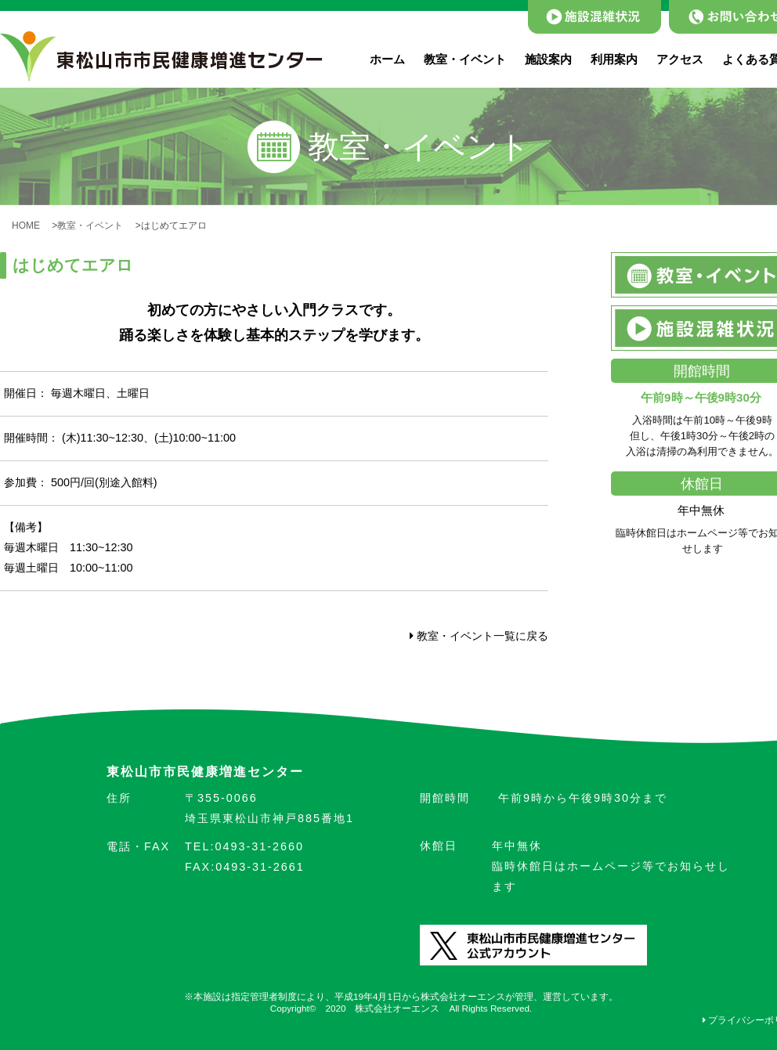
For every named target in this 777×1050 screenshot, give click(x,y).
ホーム (387, 59)
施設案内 (548, 59)
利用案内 (614, 59)
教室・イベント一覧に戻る (479, 636)
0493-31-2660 (244, 846)
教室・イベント (465, 59)
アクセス (679, 59)
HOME (30, 225)
